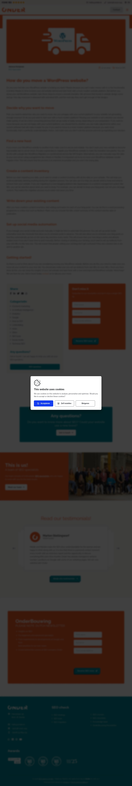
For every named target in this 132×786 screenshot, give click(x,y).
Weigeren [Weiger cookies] (85, 403)
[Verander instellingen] (64, 403)
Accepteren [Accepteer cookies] (43, 403)
